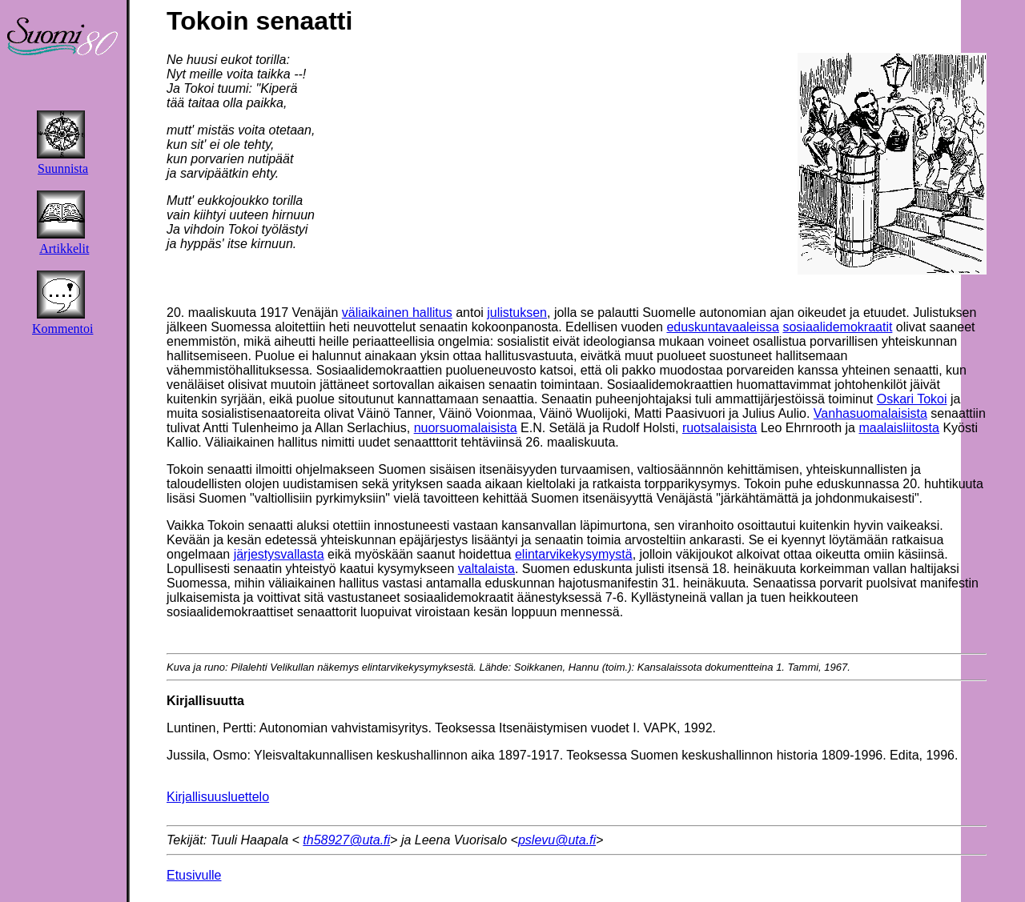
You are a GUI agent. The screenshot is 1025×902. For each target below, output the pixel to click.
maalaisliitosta (898, 428)
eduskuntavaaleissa (722, 327)
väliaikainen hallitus (397, 312)
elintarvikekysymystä (574, 554)
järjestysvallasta (279, 554)
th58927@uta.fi (346, 840)
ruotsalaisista (719, 428)
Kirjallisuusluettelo (218, 797)
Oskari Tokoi (912, 399)
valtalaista (486, 568)
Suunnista (63, 168)
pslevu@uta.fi (557, 840)
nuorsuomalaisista (465, 428)
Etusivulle (194, 875)
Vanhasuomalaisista (870, 413)
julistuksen (517, 312)
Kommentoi (62, 328)
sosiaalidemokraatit (837, 327)
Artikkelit (64, 248)
